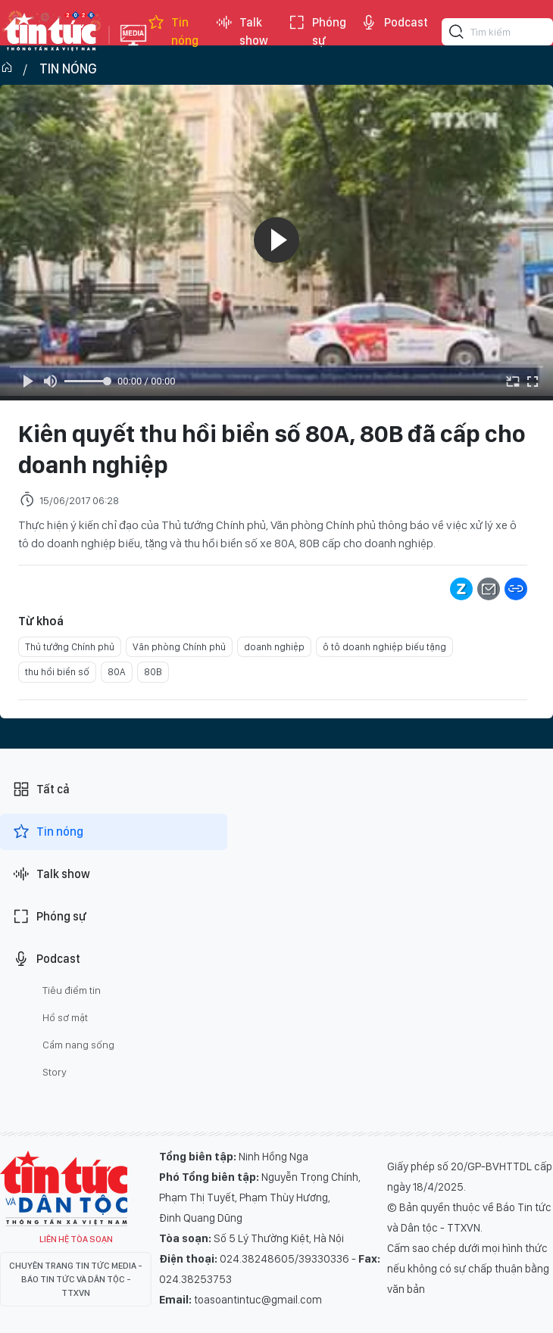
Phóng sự (317, 32)
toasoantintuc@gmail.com (258, 1300)
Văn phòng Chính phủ (179, 646)
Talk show (241, 32)
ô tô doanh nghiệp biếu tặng (384, 646)
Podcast (394, 23)
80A (117, 671)
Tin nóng (172, 32)
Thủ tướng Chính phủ (69, 646)
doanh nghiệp (274, 646)
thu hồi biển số (57, 671)
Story (54, 1072)
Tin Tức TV (63, 1188)
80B (153, 671)
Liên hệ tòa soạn (76, 1239)
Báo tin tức (51, 32)
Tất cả (41, 789)
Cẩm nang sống (78, 1045)
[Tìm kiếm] (457, 34)
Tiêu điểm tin (71, 990)
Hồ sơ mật (65, 1017)
